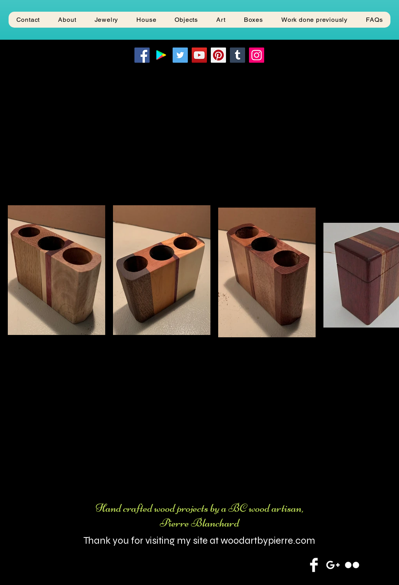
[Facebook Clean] (314, 565)
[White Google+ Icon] (333, 565)
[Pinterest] (218, 55)
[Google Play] (161, 55)
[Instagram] (256, 55)
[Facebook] (142, 55)
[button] (106, 20)
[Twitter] (180, 55)
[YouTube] (199, 55)
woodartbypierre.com (268, 540)
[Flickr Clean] (352, 565)
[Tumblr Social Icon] (237, 55)
